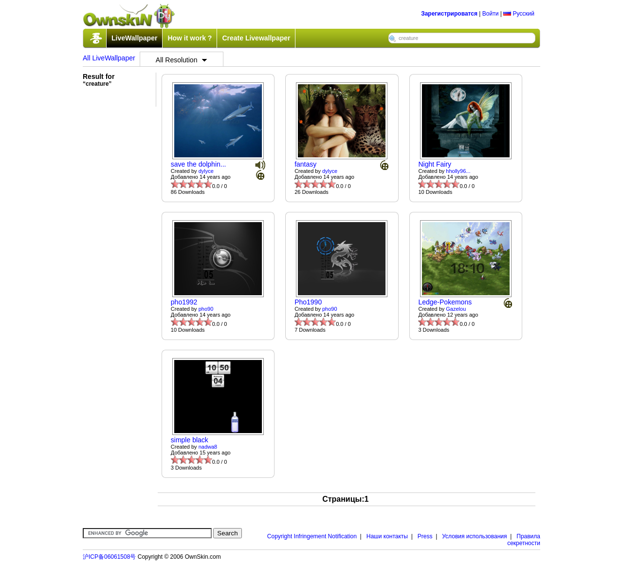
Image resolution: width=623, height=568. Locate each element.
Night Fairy (434, 164)
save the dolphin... (198, 164)
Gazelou (456, 309)
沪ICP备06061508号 (109, 556)
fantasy (305, 164)
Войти (490, 13)
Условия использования (474, 536)
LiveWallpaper (134, 38)
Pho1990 (308, 302)
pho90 (206, 309)
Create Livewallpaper (256, 38)
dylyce (206, 171)
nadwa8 (208, 447)
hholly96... (458, 171)
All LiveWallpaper (109, 58)
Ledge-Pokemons (445, 302)
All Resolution (181, 60)
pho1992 (184, 302)
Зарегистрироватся (449, 13)
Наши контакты (387, 536)
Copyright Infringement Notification (312, 536)
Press (425, 536)
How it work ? (189, 38)
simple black (189, 440)
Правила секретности (523, 540)
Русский (518, 13)
